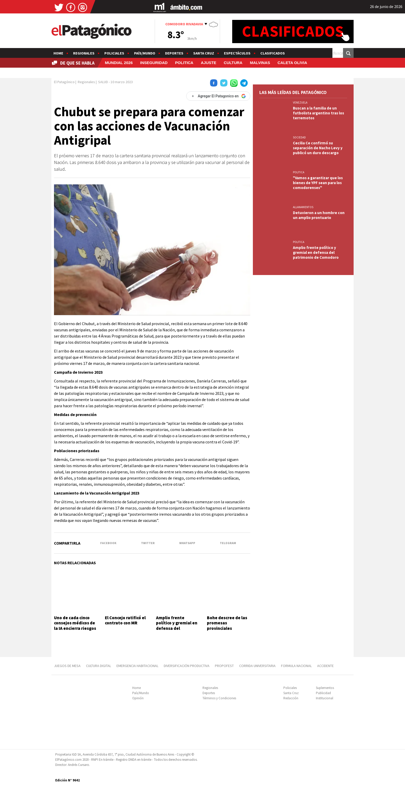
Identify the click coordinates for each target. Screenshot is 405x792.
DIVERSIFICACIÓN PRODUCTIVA (186, 665)
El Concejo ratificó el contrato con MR (125, 620)
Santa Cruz (203, 53)
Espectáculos (237, 53)
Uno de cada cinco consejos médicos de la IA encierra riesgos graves (75, 625)
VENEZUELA (300, 102)
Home (58, 53)
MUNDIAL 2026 (119, 62)
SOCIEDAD (299, 137)
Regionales (84, 53)
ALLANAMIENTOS (303, 207)
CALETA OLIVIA (292, 62)
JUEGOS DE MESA (67, 665)
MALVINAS (260, 62)
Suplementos (325, 688)
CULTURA (233, 62)
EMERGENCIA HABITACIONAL (137, 665)
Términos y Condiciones (219, 698)
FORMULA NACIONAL (296, 665)
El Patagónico (64, 82)
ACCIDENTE (325, 665)
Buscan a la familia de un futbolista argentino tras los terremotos (318, 113)
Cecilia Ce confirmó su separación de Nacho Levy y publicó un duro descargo (317, 147)
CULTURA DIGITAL (98, 665)
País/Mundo (144, 53)
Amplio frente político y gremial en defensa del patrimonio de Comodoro (176, 628)
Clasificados (272, 53)
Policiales (114, 53)
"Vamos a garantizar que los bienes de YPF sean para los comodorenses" (318, 182)
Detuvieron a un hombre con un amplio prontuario (319, 215)
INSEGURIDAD (154, 62)
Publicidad (323, 693)
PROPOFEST (224, 665)
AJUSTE (208, 62)
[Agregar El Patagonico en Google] (218, 96)
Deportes (174, 53)
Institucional (324, 698)
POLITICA (184, 62)
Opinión (138, 698)
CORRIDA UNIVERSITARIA (257, 665)
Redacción (290, 698)
